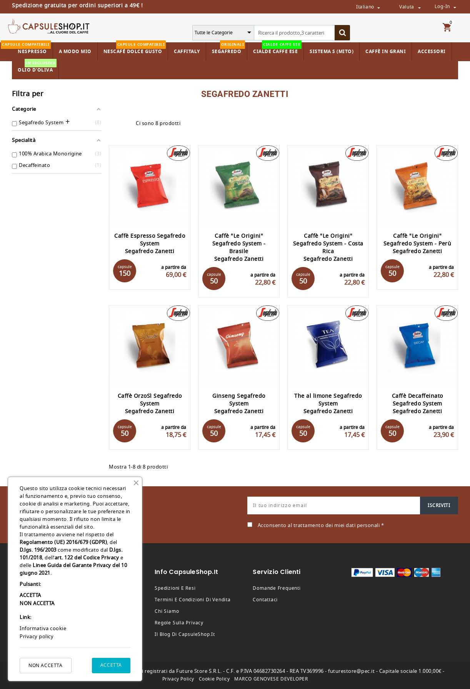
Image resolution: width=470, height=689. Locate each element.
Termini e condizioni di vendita (193, 599)
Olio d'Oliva (37, 67)
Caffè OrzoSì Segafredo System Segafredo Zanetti (150, 403)
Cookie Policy (214, 679)
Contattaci (265, 599)
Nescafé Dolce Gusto (134, 48)
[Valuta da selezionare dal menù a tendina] (419, 7)
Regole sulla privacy (179, 622)
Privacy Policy (178, 679)
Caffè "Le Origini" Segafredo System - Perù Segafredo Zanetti (417, 243)
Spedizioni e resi (175, 588)
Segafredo (228, 48)
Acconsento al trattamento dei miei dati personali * (321, 525)
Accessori (432, 51)
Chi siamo (167, 611)
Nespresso (31, 48)
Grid (113, 123)
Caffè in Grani (385, 51)
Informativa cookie (43, 628)
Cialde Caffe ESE (277, 48)
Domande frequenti (276, 588)
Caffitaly (187, 51)
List (126, 123)
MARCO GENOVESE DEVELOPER (271, 679)
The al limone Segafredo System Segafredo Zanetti (328, 403)
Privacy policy (36, 636)
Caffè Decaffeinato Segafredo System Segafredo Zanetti (417, 403)
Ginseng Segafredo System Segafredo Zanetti (238, 403)
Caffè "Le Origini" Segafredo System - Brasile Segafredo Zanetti (239, 247)
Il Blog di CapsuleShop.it (185, 634)
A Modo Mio (75, 51)
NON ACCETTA (45, 665)
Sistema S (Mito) (331, 51)
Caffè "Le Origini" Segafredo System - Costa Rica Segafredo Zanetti (328, 247)
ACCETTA (111, 665)
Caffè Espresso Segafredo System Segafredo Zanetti (149, 243)
